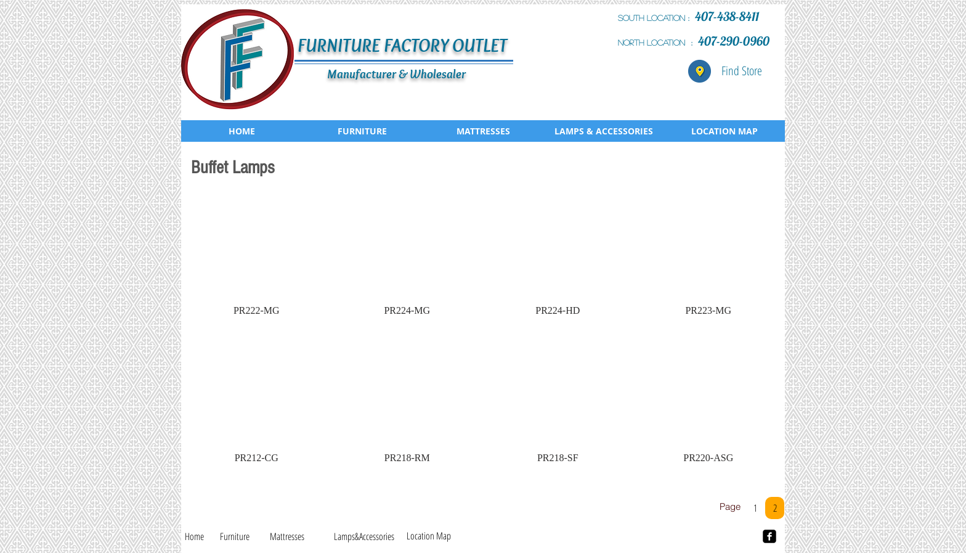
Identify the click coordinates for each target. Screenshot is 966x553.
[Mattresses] (287, 536)
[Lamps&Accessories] (363, 536)
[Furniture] (234, 536)
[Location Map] (428, 536)
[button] (256, 260)
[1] (755, 508)
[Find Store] (741, 71)
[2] (774, 508)
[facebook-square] (769, 536)
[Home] (194, 536)
